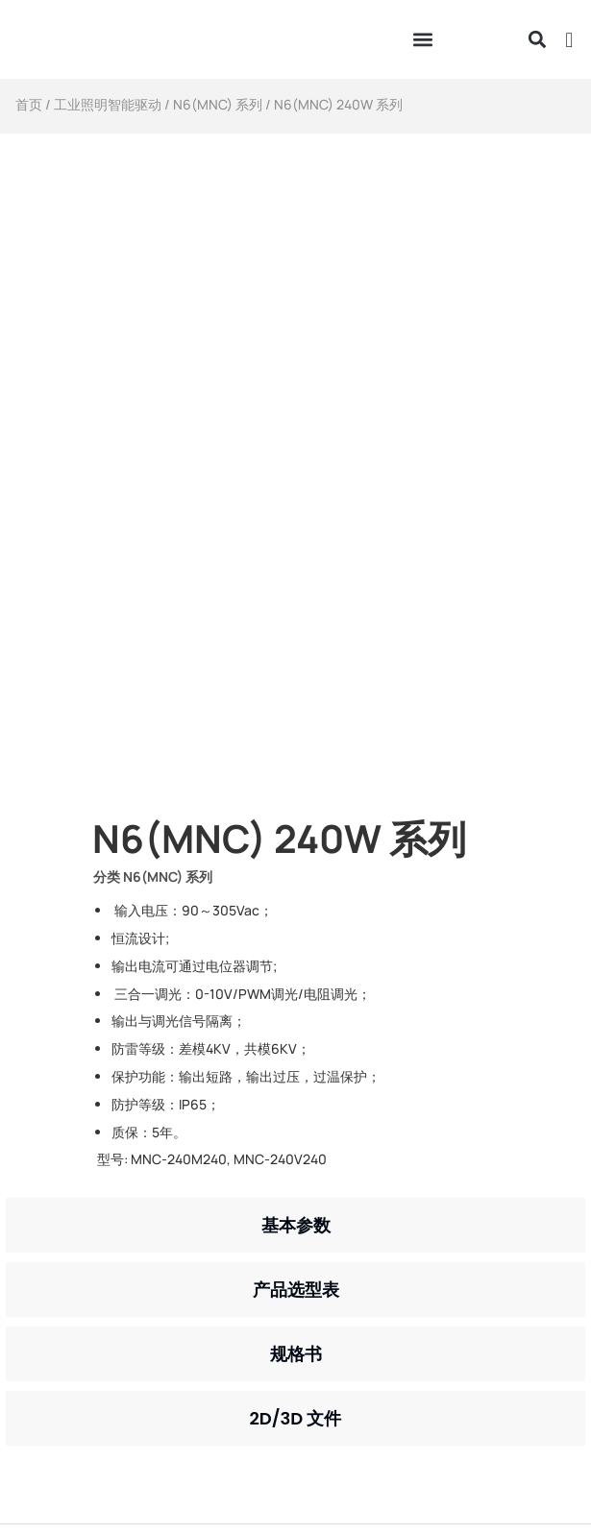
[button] (422, 40)
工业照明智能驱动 (107, 104)
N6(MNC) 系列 (217, 104)
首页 (28, 104)
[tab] (295, 1225)
